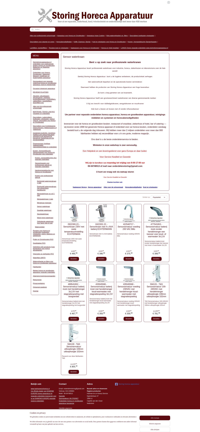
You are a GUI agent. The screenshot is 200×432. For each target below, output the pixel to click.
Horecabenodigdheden (64, 42)
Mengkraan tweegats (44, 203)
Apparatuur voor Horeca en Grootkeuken (71, 36)
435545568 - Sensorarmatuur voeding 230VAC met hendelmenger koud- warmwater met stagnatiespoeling (129, 290)
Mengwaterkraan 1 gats (45, 199)
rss (119, 427)
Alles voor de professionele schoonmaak (42, 107)
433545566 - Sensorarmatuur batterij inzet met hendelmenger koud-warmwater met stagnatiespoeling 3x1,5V (101, 289)
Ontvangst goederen (40, 287)
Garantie (62, 396)
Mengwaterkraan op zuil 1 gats (46, 194)
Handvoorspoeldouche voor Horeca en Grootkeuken (44, 171)
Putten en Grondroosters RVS (43, 239)
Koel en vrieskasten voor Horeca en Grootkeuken (109, 42)
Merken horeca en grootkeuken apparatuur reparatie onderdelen (44, 271)
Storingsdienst (64, 398)
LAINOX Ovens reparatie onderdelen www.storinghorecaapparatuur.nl (144, 48)
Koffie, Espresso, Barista (82, 42)
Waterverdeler (40, 227)
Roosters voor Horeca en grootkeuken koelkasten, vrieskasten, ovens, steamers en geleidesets (44, 233)
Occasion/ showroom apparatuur (44, 88)
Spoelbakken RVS (39, 243)
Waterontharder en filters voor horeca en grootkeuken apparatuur (45, 262)
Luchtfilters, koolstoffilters (38, 48)
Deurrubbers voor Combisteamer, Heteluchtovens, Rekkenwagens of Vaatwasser (45, 127)
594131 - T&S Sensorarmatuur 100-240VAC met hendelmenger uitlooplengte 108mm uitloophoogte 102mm (156, 290)
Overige (35, 291)
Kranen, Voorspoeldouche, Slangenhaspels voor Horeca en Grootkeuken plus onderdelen (44, 152)
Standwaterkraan (43, 214)
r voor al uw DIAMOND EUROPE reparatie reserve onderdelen (43, 396)
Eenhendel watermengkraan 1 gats (46, 182)
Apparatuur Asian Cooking (95, 36)
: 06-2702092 (73, 398)
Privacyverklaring (39, 283)
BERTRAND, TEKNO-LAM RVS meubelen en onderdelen (44, 112)
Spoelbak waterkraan (44, 210)
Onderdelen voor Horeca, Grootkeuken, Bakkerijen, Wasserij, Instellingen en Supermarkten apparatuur (42, 75)
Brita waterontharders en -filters (117, 36)
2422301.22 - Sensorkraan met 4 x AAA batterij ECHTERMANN (101, 226)
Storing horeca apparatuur (127, 384)
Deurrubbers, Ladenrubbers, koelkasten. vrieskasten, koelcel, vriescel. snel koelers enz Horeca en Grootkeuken (44, 119)
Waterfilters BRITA (39, 258)
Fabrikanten (37, 267)
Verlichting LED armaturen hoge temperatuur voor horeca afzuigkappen (44, 248)
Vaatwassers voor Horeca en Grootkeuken (85, 48)
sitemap (114, 427)
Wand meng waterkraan (45, 218)
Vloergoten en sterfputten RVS (43, 254)
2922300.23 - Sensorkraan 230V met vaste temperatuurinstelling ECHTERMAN (73, 229)
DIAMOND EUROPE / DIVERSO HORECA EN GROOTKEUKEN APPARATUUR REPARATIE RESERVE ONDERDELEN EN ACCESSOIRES (44, 136)
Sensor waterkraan (43, 206)
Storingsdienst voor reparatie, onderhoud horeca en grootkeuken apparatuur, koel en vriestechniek (44, 83)
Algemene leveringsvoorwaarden (44, 276)
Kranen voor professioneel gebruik (44, 176)
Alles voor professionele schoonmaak (42, 36)
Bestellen (74, 259)
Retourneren (37, 280)
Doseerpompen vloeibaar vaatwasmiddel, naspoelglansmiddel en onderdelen (45, 145)
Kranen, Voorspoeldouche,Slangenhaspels (142, 42)
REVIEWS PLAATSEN (40, 92)
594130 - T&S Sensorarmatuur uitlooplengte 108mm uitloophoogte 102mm (74, 348)
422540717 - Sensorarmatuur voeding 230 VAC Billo (129, 226)
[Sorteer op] (159, 197)
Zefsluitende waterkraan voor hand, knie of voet (45, 222)
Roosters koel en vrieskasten (59, 48)
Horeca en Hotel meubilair (110, 48)
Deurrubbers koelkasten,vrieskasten (142, 36)
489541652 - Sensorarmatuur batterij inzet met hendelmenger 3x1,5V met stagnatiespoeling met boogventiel (74, 290)
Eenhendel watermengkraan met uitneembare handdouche (46, 188)
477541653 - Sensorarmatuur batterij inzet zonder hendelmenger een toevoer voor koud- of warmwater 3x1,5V (156, 230)
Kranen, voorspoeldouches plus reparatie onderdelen (46, 158)
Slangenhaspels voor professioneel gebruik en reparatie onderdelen (43, 164)
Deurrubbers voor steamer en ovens (42, 42)
